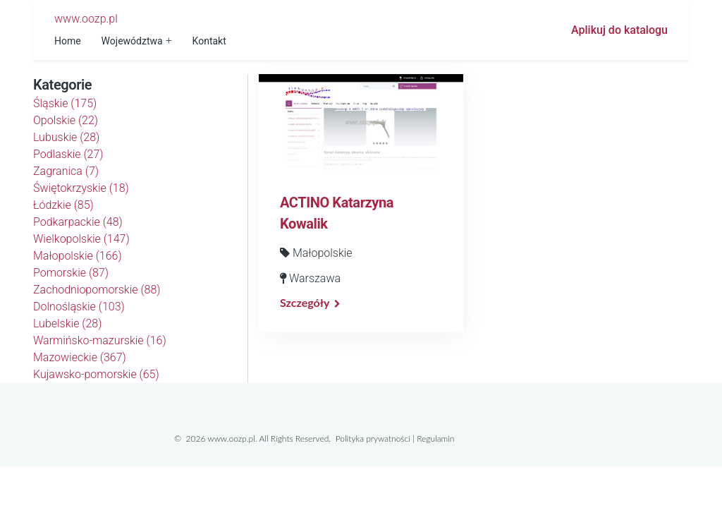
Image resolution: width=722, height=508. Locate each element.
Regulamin (435, 438)
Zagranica (66, 171)
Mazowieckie (79, 357)
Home (67, 41)
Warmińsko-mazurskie (99, 340)
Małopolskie (77, 255)
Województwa (132, 41)
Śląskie (65, 103)
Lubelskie (67, 323)
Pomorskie (71, 272)
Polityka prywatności (373, 438)
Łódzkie (63, 205)
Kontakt (209, 41)
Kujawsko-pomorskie (96, 374)
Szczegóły (304, 302)
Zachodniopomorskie (97, 289)
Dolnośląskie (79, 306)
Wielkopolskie (81, 239)
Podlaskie (68, 154)
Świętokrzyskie (81, 188)
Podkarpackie (78, 222)
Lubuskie (66, 137)
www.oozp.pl (86, 18)
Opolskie (65, 120)
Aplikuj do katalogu (619, 30)
